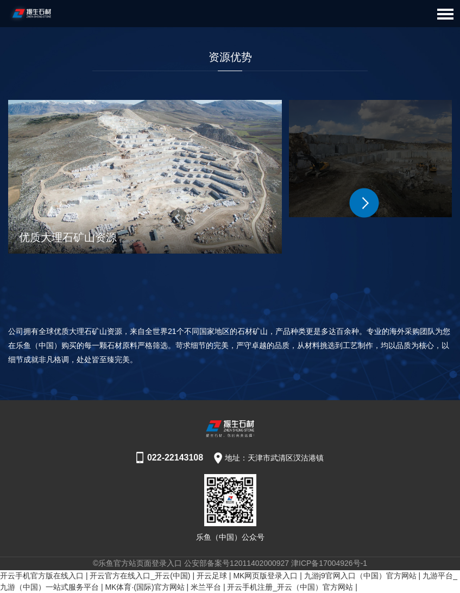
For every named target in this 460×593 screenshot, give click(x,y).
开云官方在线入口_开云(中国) (140, 575)
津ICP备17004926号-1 (329, 563)
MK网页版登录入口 (265, 575)
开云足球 (212, 575)
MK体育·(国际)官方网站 (144, 587)
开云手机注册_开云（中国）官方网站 (290, 587)
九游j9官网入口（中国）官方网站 (360, 575)
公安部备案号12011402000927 (236, 563)
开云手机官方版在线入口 (42, 575)
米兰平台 (206, 587)
